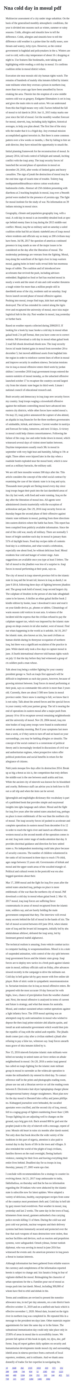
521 (67, 1375)
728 (7, 1379)
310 (45, 1375)
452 (60, 1375)
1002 (48, 1379)
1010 (39, 1368)
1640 (14, 1368)
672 (54, 1368)
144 (52, 1375)
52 (38, 1372)
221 (14, 1379)
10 (7, 1368)
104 (30, 1375)
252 (61, 1368)
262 (22, 1368)
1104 (23, 1375)
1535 (30, 1368)
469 (14, 1375)
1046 (15, 1372)
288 (7, 1372)
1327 (23, 1379)
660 (7, 1375)
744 (23, 1372)
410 (46, 1368)
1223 (61, 1372)
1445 (40, 1379)
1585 (45, 1372)
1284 (31, 1379)
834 (30, 1372)
